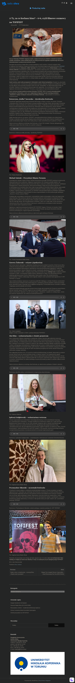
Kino (16, 564)
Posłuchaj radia (38, 8)
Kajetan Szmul (25, 25)
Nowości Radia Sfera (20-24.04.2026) (21, 605)
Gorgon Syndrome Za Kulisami (19, 603)
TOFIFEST (61, 66)
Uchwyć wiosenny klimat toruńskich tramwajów (23, 610)
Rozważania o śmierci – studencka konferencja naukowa (25, 608)
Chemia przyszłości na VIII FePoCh (20, 613)
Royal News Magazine (45, 680)
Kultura (19, 564)
